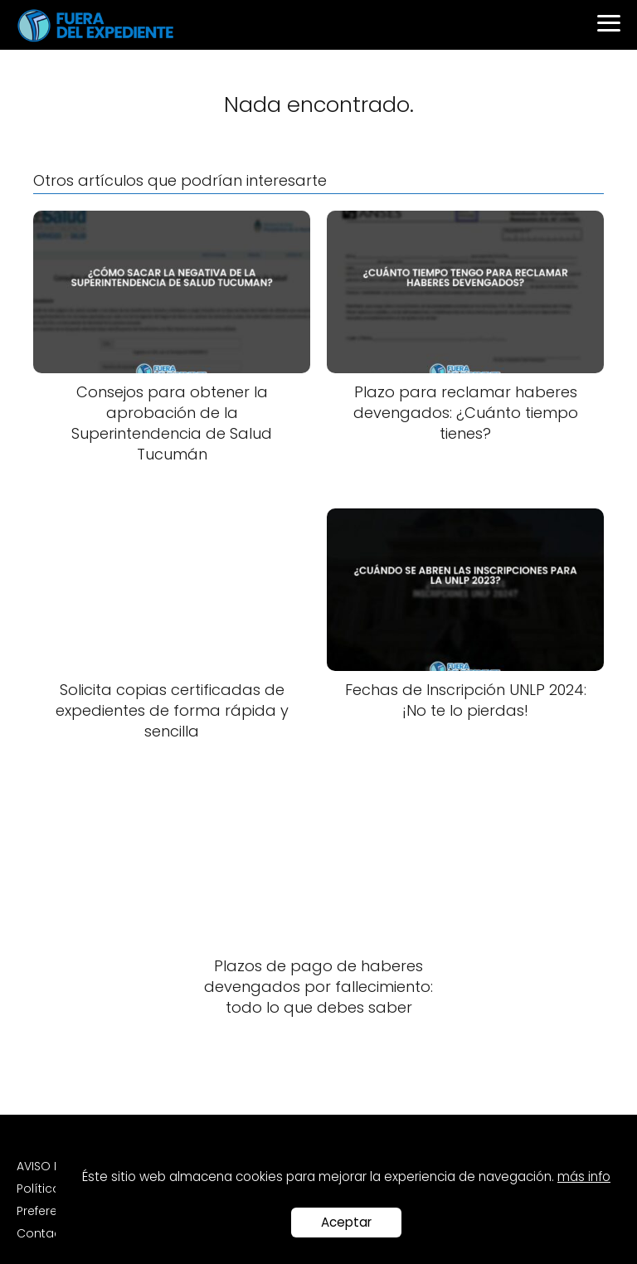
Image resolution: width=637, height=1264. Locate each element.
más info (583, 1176)
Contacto (45, 1233)
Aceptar (346, 1222)
